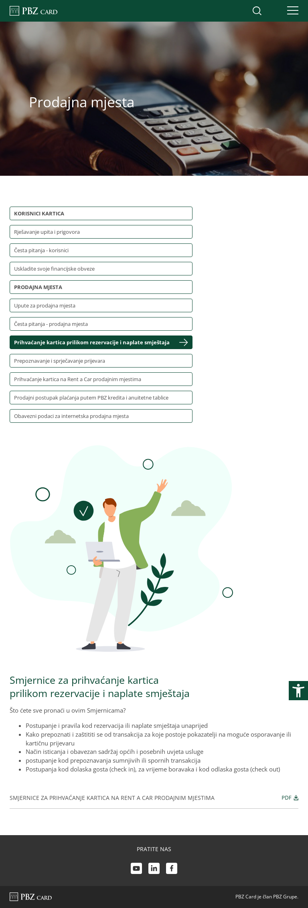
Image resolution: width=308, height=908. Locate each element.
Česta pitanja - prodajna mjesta (51, 323)
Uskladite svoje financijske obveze (54, 268)
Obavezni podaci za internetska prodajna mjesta (71, 416)
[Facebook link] (171, 869)
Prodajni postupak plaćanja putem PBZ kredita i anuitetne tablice (91, 397)
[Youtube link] (136, 869)
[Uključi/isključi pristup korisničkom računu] (273, 11)
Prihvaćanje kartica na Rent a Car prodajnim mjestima (77, 379)
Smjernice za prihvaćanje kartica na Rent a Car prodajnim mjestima (154, 797)
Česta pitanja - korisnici (41, 250)
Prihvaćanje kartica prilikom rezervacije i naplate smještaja (92, 342)
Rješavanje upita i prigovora (47, 231)
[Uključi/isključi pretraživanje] (257, 11)
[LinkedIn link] (154, 869)
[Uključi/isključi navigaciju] (290, 11)
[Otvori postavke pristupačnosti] (298, 690)
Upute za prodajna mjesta (44, 305)
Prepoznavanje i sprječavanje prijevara (59, 360)
